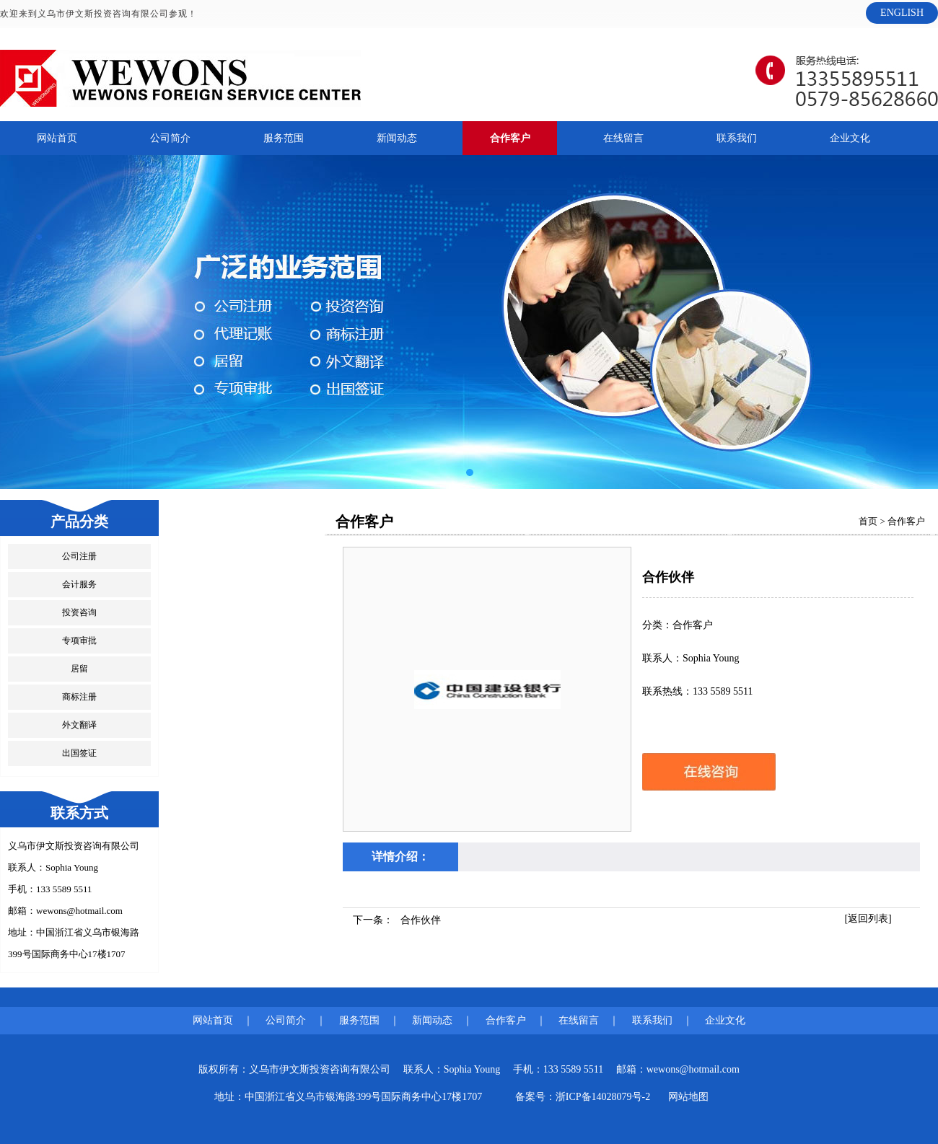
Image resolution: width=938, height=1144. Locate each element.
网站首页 (57, 138)
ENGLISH (902, 12)
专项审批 (79, 640)
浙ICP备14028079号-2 (603, 1096)
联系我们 (736, 138)
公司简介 (170, 138)
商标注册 (79, 697)
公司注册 (79, 556)
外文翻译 (79, 725)
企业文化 (850, 138)
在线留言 (623, 138)
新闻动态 (397, 138)
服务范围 (283, 138)
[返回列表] (867, 918)
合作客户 (510, 138)
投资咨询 (79, 612)
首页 (868, 521)
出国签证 (79, 753)
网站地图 (688, 1096)
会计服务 (79, 584)
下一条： (397, 920)
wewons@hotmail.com (79, 910)
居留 (79, 669)
